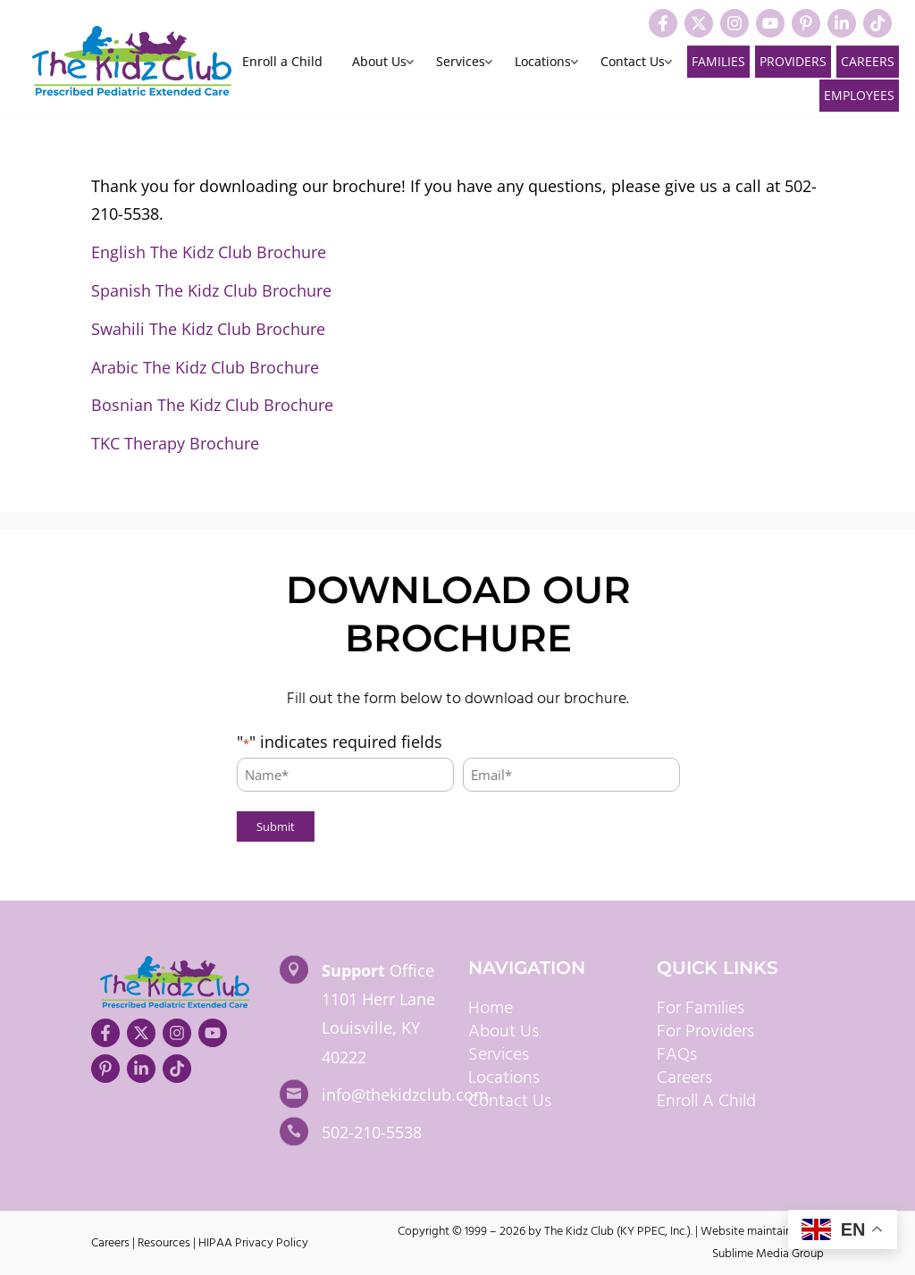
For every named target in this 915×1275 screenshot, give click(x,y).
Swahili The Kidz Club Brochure (208, 329)
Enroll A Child (706, 1101)
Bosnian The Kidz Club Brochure (212, 404)
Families (718, 61)
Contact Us (632, 62)
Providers (793, 61)
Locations (543, 62)
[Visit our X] (698, 23)
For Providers (705, 1032)
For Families (700, 1008)
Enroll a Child (282, 62)
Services (460, 62)
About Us (379, 62)
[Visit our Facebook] (663, 23)
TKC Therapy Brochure (175, 443)
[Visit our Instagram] (734, 23)
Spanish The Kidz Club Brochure (211, 290)
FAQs (677, 1055)
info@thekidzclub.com (405, 1094)
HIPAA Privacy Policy (253, 1243)
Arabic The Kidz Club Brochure (205, 367)
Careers (867, 61)
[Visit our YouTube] (770, 23)
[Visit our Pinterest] (806, 23)
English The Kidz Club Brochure (208, 252)
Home (490, 1008)
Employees (859, 95)
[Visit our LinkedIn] (841, 23)
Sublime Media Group (768, 1254)
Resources (164, 1243)
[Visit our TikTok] (877, 23)
